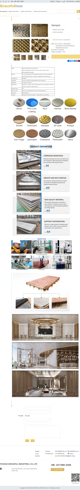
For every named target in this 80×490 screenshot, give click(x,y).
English (52, 1)
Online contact (58, 469)
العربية (63, 1)
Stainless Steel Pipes (13, 11)
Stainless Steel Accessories (40, 11)
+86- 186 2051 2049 (17, 1)
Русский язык (70, 1)
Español (77, 1)
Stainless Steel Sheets (26, 11)
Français (58, 1)
